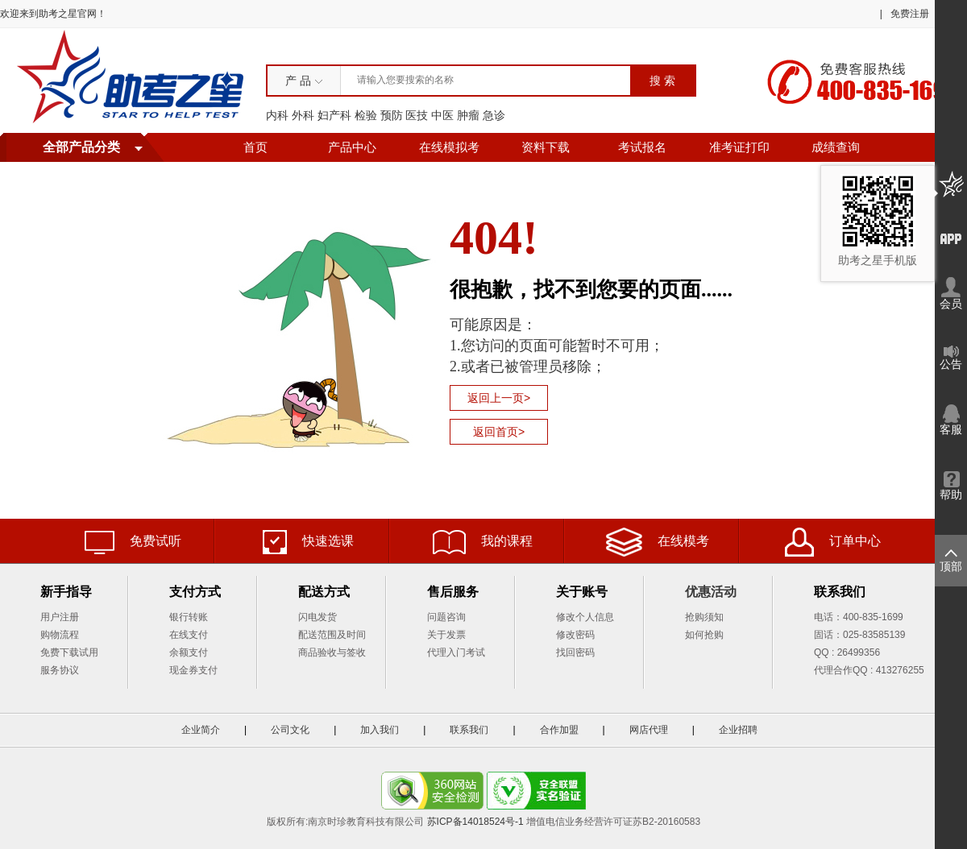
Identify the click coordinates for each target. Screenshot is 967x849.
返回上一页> (498, 397)
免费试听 (133, 542)
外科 (303, 115)
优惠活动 (711, 591)
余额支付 (188, 652)
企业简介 (200, 729)
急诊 (494, 115)
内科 (277, 115)
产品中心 (352, 147)
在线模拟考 (449, 147)
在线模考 (657, 542)
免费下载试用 (69, 652)
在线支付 (188, 634)
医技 (416, 115)
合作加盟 (559, 729)
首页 (255, 147)
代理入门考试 (456, 652)
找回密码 (575, 652)
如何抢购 (704, 634)
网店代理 (648, 729)
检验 (366, 115)
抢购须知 (704, 617)
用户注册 (59, 617)
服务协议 (59, 670)
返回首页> (499, 431)
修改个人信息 (585, 617)
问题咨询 (446, 617)
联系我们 (469, 729)
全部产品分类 (81, 147)
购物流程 (59, 634)
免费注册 (909, 13)
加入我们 (379, 729)
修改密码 (575, 634)
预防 (391, 115)
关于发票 (446, 634)
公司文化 (290, 729)
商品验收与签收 (332, 652)
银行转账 (188, 617)
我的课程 (483, 542)
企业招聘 (738, 729)
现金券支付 (193, 670)
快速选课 (308, 542)
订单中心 (833, 542)
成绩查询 (835, 147)
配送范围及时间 (332, 634)
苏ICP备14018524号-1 (475, 821)
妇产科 (334, 115)
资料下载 (545, 147)
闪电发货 (317, 617)
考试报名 (642, 147)
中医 (442, 115)
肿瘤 (468, 115)
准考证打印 (739, 147)
